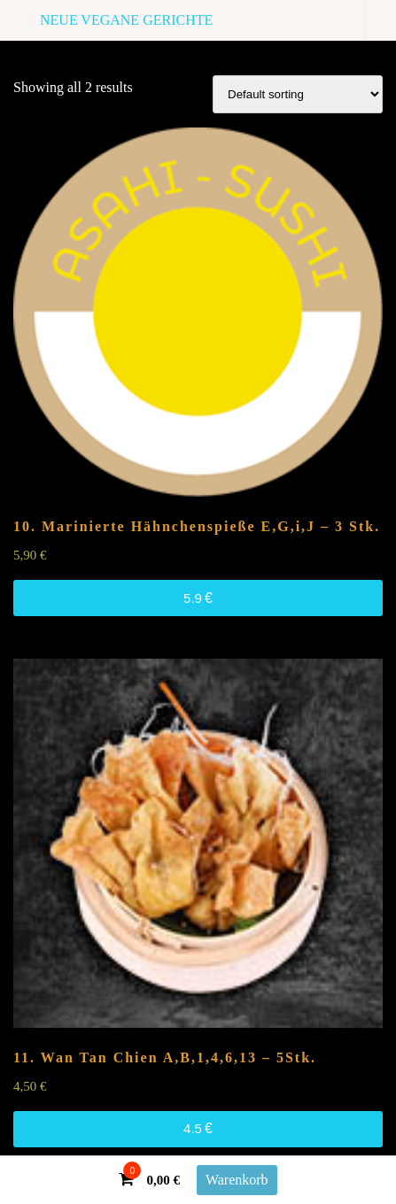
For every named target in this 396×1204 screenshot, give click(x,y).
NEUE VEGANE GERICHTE (126, 19)
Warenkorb (237, 1179)
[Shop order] (298, 94)
